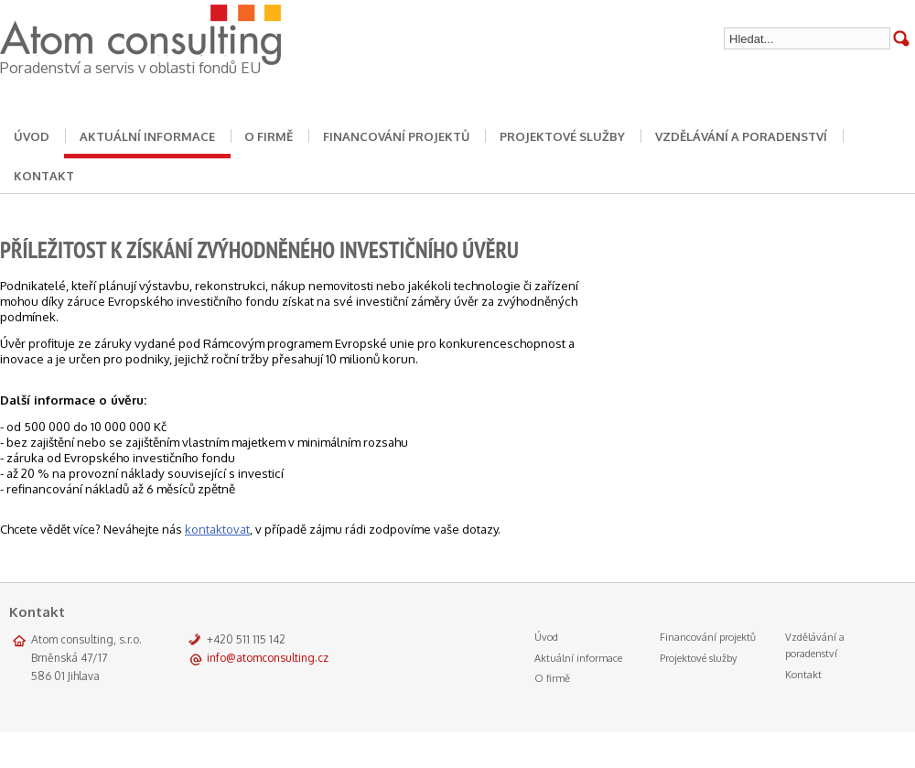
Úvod (546, 637)
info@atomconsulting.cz (267, 658)
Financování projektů (396, 136)
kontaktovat (217, 529)
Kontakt (803, 674)
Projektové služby (562, 136)
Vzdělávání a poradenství (741, 136)
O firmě (268, 136)
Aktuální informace (147, 136)
